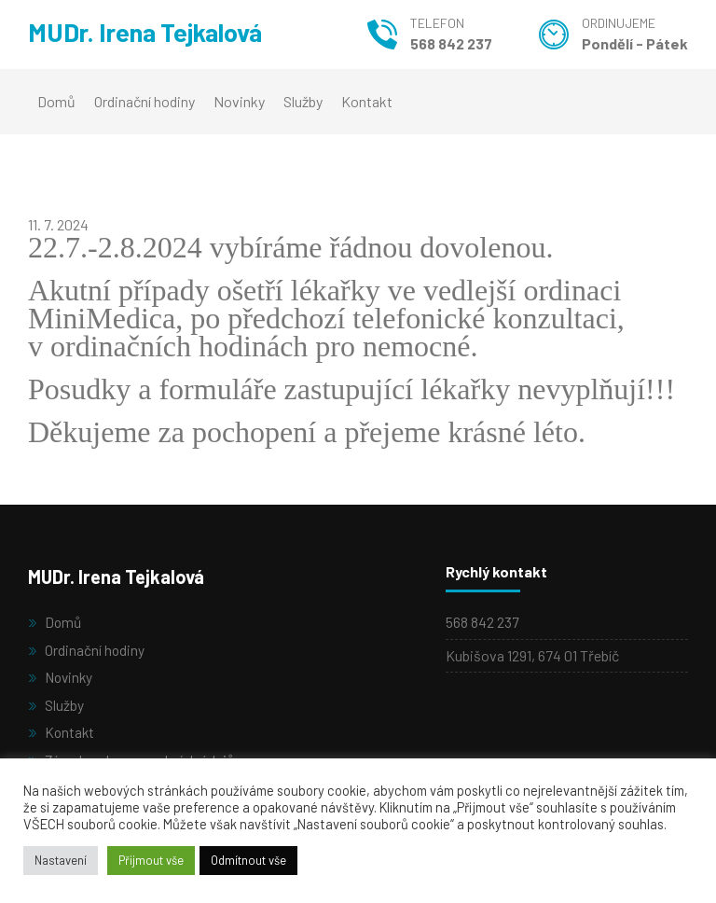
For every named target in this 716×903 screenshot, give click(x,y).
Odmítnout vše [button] (248, 860)
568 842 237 (451, 43)
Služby (303, 101)
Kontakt (366, 101)
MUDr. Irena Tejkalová (160, 34)
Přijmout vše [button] (151, 860)
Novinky (239, 101)
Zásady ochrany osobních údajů (142, 757)
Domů (56, 101)
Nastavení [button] (60, 860)
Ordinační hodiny (144, 101)
